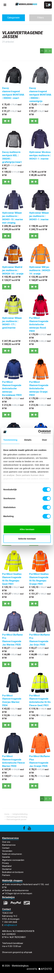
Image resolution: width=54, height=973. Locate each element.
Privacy (5, 863)
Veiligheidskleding (20, 814)
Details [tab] (27, 440)
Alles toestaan (27, 529)
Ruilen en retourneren (12, 854)
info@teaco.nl (10, 925)
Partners (6, 875)
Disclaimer (7, 869)
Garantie (6, 857)
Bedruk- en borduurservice (17, 890)
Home (6, 814)
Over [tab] (44, 440)
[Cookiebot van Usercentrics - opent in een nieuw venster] (38, 432)
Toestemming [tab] (10, 440)
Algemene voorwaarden (13, 860)
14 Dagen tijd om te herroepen (18, 893)
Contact (5, 848)
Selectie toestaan (27, 538)
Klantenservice (9, 845)
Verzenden (7, 851)
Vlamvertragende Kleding (16, 817)
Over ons (6, 842)
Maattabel (7, 866)
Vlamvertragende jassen (16, 819)
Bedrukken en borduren (12, 872)
